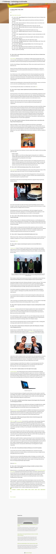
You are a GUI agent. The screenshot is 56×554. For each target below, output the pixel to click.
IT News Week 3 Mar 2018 (16, 15)
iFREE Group (12, 421)
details (16, 241)
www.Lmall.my (31, 331)
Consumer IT (14, 489)
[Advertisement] (28, 506)
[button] (10, 12)
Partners (26, 489)
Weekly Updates (43, 489)
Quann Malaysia (13, 58)
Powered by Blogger (28, 552)
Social (39, 489)
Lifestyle (22, 489)
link (36, 86)
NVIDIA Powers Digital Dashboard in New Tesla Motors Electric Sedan (27, 543)
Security (32, 489)
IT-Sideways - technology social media (14, 1)
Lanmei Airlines (19, 421)
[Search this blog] (50, 1)
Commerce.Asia (13, 248)
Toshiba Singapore (13, 371)
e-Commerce (18, 489)
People (29, 489)
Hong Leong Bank (13, 169)
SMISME (36, 489)
